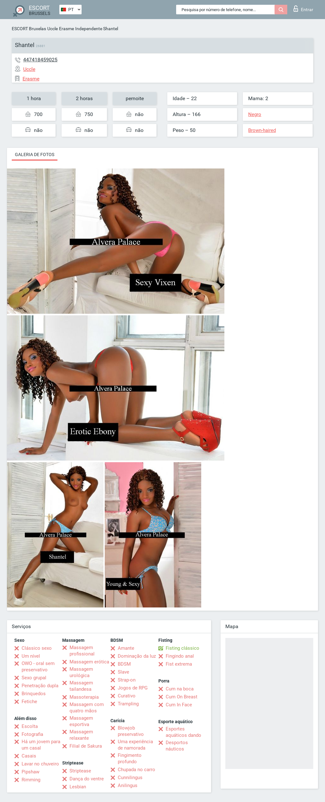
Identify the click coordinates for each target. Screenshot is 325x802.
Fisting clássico (182, 648)
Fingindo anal (180, 656)
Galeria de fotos (34, 154)
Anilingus (127, 785)
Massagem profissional (82, 651)
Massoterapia (84, 697)
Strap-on (127, 680)
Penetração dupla (40, 686)
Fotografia (32, 734)
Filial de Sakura (86, 746)
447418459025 (40, 60)
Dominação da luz (137, 656)
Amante (126, 648)
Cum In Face (179, 705)
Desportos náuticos (177, 746)
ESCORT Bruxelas (29, 28)
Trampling (128, 704)
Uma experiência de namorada (135, 745)
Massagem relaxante (81, 735)
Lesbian (78, 787)
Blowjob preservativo (131, 731)
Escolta (30, 726)
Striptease (80, 771)
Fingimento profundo (130, 758)
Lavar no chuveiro (40, 764)
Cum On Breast (181, 697)
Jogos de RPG (133, 688)
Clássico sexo (37, 648)
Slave (123, 672)
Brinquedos (34, 693)
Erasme (66, 28)
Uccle (52, 28)
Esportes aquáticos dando (183, 732)
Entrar (303, 8)
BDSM (124, 664)
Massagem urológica (81, 672)
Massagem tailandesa (81, 686)
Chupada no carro (136, 769)
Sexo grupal (34, 678)
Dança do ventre (87, 779)
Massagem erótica (89, 662)
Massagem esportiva (81, 721)
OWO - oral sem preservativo (38, 667)
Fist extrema (179, 664)
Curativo (127, 696)
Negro (254, 114)
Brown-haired (262, 130)
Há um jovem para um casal (41, 745)
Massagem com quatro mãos (87, 708)
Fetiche (29, 701)
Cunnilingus (130, 777)
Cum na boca (180, 689)
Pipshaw (30, 772)
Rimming (31, 780)
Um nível (31, 656)
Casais (29, 756)
